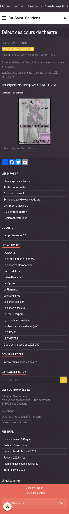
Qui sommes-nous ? (15, 211)
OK (63, 379)
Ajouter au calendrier (18, 49)
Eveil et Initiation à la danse (19, 258)
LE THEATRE (11, 338)
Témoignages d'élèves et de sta (22, 199)
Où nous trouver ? (14, 193)
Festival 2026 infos (14, 457)
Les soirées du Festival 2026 (20, 451)
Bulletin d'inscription (15, 445)
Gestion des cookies (34, 493)
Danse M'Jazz (12, 271)
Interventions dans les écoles (20, 362)
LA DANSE (10, 252)
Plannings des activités (17, 181)
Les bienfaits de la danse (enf (21, 326)
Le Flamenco (11, 289)
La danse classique (15, 307)
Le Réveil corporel (14, 314)
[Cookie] (7, 506)
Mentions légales (35, 487)
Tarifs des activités (15, 187)
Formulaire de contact (12, 92)
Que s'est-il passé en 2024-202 (21, 344)
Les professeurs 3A (15, 235)
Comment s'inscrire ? (16, 205)
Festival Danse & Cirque (17, 439)
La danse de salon (14, 301)
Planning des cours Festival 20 (21, 463)
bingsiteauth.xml (11, 480)
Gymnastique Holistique (17, 320)
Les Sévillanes (12, 295)
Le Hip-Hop (10, 283)
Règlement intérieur (15, 217)
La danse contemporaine (18, 265)
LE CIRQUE (10, 332)
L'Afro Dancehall (13, 277)
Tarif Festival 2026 (14, 469)
